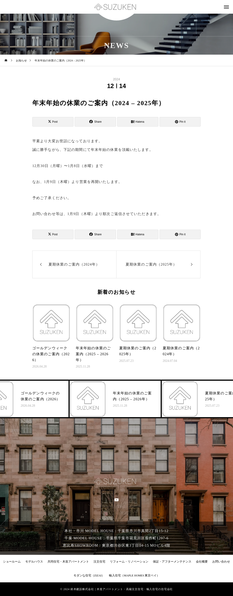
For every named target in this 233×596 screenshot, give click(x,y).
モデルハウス (34, 561)
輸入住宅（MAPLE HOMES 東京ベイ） (134, 575)
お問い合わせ (221, 561)
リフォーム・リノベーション (129, 561)
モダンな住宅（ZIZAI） (89, 575)
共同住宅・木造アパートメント (68, 561)
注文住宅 (99, 561)
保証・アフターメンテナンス (172, 561)
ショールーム (12, 561)
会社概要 (202, 561)
